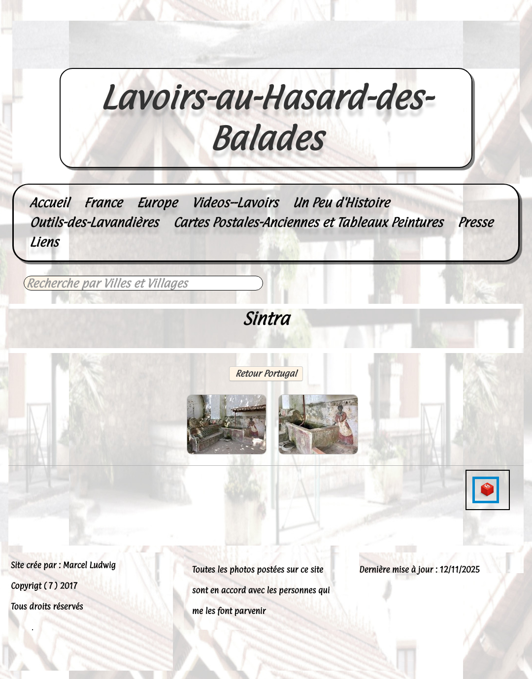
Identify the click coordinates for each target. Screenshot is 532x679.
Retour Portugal (266, 373)
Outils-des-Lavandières (94, 222)
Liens (44, 242)
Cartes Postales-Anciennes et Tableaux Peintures (307, 222)
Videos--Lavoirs (235, 202)
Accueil (49, 202)
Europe (157, 202)
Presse (475, 222)
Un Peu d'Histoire (341, 202)
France (103, 202)
